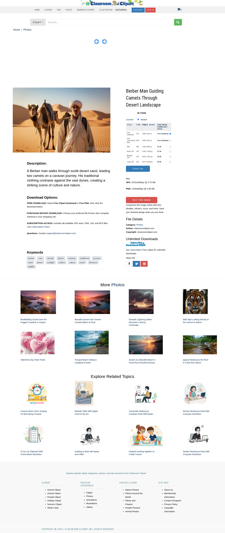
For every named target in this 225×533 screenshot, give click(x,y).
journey (96, 258)
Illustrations (91, 503)
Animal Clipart (54, 493)
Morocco (93, 262)
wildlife (31, 266)
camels (50, 258)
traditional (84, 258)
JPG (137, 134)
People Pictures (132, 508)
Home (37, 10)
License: (130, 119)
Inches (152, 125)
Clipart (48, 10)
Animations (91, 500)
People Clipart (54, 497)
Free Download (130, 134)
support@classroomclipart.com (61, 233)
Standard (144, 120)
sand (30, 262)
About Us (168, 490)
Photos (27, 29)
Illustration (105, 10)
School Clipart (54, 490)
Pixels (145, 125)
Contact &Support (172, 500)
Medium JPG (129, 157)
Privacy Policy (170, 504)
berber (31, 258)
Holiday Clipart (54, 500)
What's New (53, 508)
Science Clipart (54, 504)
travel (82, 262)
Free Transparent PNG (131, 140)
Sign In (150, 10)
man (41, 258)
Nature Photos (132, 490)
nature (72, 262)
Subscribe (138, 10)
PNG (59, 10)
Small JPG (130, 151)
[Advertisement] (112, 66)
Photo (69, 10)
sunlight (50, 262)
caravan (72, 258)
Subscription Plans (139, 250)
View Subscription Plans (38, 227)
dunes (40, 262)
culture (62, 262)
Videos (89, 507)
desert (61, 258)
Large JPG (130, 162)
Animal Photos (132, 511)
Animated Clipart (86, 10)
